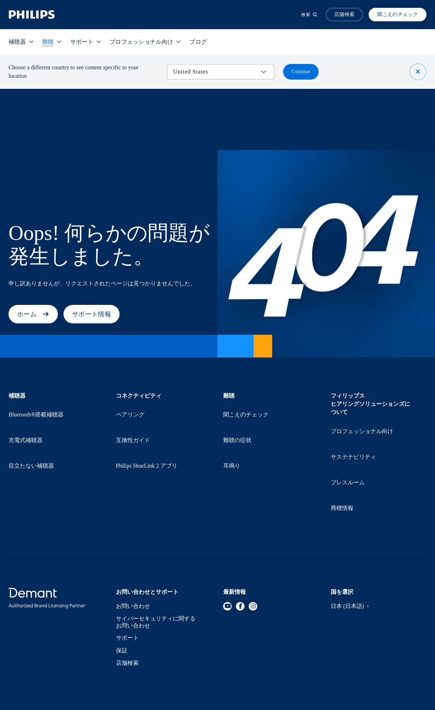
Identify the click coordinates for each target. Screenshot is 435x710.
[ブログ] (198, 42)
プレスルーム (348, 450)
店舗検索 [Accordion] (344, 14)
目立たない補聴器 (32, 433)
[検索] (309, 14)
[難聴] (48, 42)
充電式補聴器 (26, 421)
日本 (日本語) (351, 554)
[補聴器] (17, 42)
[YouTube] (227, 554)
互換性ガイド (133, 421)
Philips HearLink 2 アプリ (148, 433)
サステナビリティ (354, 437)
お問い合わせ (133, 554)
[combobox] (215, 72)
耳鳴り (232, 433)
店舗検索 (127, 613)
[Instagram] (253, 554)
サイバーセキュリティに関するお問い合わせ (156, 571)
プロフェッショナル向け (363, 425)
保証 (122, 600)
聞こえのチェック (246, 408)
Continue (301, 71)
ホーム (33, 314)
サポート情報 (91, 314)
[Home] (32, 14)
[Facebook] (240, 554)
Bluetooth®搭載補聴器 (37, 408)
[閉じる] (417, 71)
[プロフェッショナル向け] (142, 42)
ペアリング (130, 408)
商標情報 (342, 462)
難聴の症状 (237, 421)
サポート (127, 588)
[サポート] (81, 42)
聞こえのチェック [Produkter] (397, 14)
